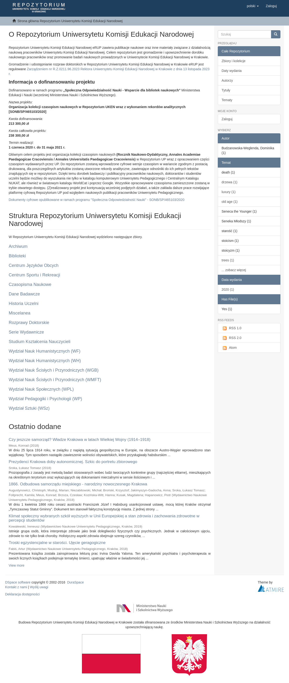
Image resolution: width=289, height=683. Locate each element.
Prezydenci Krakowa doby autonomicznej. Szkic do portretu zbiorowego (73, 461)
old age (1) (230, 202)
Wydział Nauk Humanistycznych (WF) (45, 351)
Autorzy (227, 80)
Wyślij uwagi (39, 587)
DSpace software (18, 582)
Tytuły (226, 90)
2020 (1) (228, 289)
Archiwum (18, 246)
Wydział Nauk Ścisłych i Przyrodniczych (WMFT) (55, 379)
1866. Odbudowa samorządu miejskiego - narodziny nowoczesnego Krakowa (78, 484)
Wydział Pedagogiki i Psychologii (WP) (45, 398)
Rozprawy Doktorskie (29, 322)
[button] (252, 6)
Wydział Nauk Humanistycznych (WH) (45, 360)
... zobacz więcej (234, 270)
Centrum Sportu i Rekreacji (34, 275)
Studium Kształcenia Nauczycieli (40, 341)
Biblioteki (17, 256)
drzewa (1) (229, 182)
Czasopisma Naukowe (30, 284)
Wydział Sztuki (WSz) (29, 408)
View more (17, 565)
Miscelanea (19, 313)
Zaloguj (227, 119)
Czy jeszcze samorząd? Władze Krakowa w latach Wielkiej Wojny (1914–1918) (80, 439)
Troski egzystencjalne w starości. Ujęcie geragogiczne (57, 542)
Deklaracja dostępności (22, 594)
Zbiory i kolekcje (233, 61)
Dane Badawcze (24, 294)
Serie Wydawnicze (26, 332)
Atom (229, 348)
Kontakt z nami (16, 587)
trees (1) (228, 260)
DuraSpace (75, 582)
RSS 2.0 (231, 338)
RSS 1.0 (231, 328)
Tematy (227, 100)
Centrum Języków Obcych (34, 265)
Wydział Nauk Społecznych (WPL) (41, 389)
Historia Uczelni (24, 303)
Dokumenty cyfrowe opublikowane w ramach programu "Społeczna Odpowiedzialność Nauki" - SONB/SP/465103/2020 (97, 200)
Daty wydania (232, 71)
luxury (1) (228, 192)
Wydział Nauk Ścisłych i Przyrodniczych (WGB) (54, 370)
